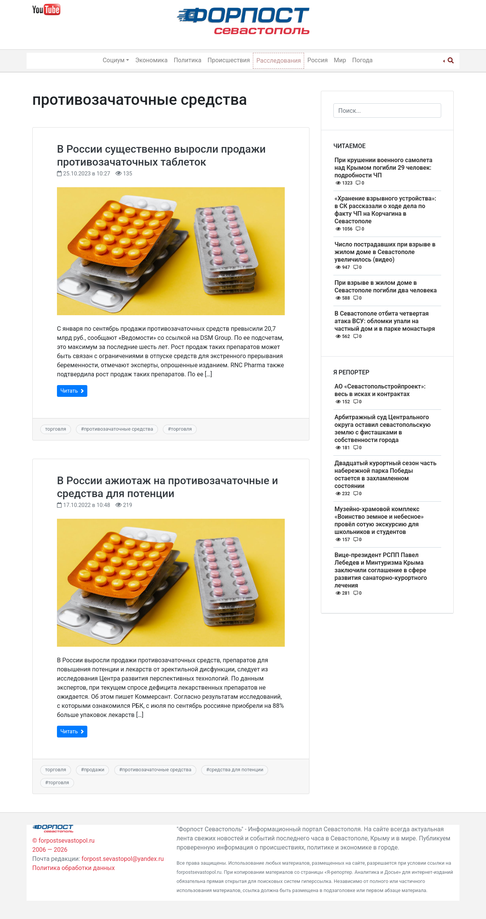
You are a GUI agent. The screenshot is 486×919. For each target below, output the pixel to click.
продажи (94, 769)
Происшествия (229, 60)
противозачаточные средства (118, 429)
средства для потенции (236, 769)
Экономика (151, 60)
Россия (317, 60)
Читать (72, 391)
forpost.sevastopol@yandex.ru (123, 858)
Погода (362, 60)
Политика (187, 60)
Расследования (278, 60)
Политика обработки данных (73, 868)
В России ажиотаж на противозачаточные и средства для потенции (167, 487)
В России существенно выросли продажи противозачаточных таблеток (161, 155)
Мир (340, 60)
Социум (114, 60)
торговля (55, 429)
